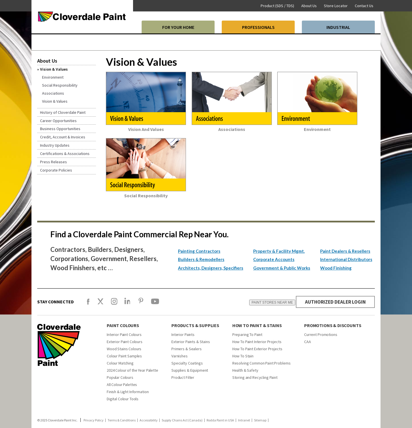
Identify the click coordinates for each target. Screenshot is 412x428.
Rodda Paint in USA (220, 420)
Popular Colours (120, 377)
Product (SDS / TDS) (277, 5)
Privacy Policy (94, 420)
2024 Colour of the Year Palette (132, 370)
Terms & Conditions (122, 420)
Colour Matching (120, 363)
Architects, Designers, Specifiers (210, 267)
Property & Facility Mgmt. (279, 251)
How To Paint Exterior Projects (257, 348)
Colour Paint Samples (124, 356)
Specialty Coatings (187, 363)
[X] (100, 304)
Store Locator (336, 5)
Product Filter (182, 377)
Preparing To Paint (247, 334)
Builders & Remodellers (201, 259)
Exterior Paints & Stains (190, 341)
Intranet (244, 420)
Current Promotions (320, 334)
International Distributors (346, 259)
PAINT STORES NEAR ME (269, 302)
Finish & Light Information (127, 391)
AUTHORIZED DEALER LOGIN (334, 301)
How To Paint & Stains (257, 325)
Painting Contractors (199, 251)
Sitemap (260, 420)
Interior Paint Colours (124, 334)
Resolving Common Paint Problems (261, 363)
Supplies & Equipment (189, 370)
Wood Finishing (336, 267)
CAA (307, 341)
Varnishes (179, 356)
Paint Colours (123, 325)
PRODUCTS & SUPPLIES (195, 325)
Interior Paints (183, 334)
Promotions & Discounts (332, 325)
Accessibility (149, 420)
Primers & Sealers (186, 348)
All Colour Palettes (122, 384)
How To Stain (242, 356)
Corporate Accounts (273, 259)
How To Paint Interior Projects (257, 341)
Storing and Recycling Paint (255, 377)
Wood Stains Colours (124, 348)
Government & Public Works (281, 267)
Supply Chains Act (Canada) (182, 420)
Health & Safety (245, 370)
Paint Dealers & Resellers (345, 251)
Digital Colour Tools (122, 398)
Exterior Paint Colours (124, 341)
